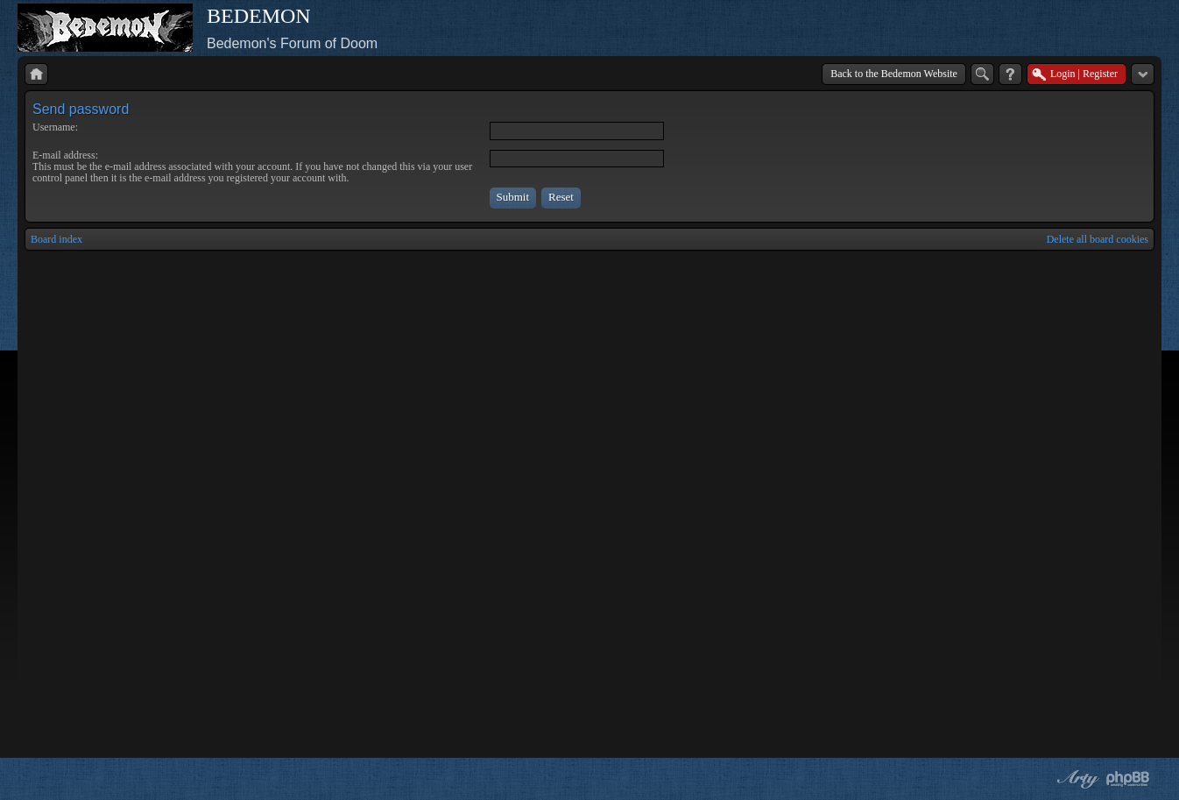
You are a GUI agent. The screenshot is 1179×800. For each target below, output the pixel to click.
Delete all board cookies (1097, 239)
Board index (56, 239)
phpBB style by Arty (1075, 779)
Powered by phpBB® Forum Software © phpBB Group (1128, 779)
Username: (55, 127)
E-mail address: (65, 155)
